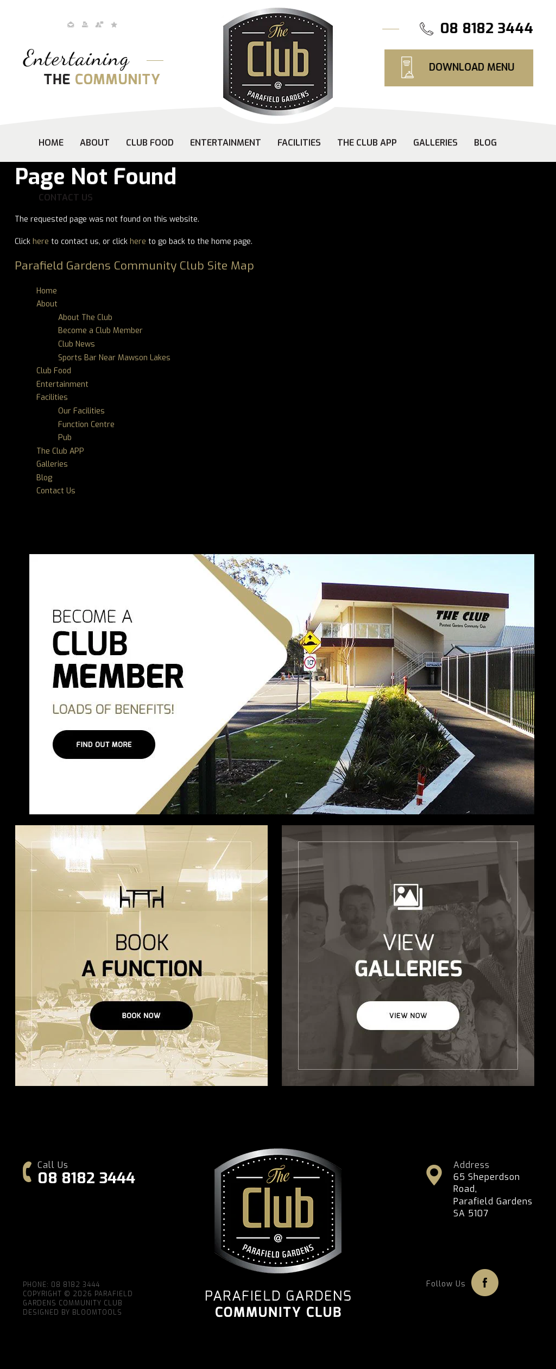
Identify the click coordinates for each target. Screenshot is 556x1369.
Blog (485, 143)
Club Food (150, 143)
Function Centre (86, 424)
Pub (65, 438)
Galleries (435, 143)
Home (51, 143)
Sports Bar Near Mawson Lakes (114, 358)
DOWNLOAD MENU (472, 67)
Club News (76, 345)
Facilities (299, 143)
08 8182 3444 (487, 28)
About (95, 143)
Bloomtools (97, 1314)
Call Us (52, 1165)
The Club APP (367, 143)
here (41, 241)
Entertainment (225, 143)
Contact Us (66, 198)
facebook (485, 1282)
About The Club (85, 317)
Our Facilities (81, 411)
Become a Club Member (100, 331)
